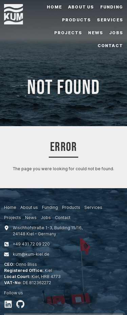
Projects (68, 32)
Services (110, 19)
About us (81, 6)
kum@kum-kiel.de (31, 254)
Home (54, 6)
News (95, 32)
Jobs (116, 32)
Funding (111, 6)
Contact (110, 45)
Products (76, 19)
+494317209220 (31, 244)
